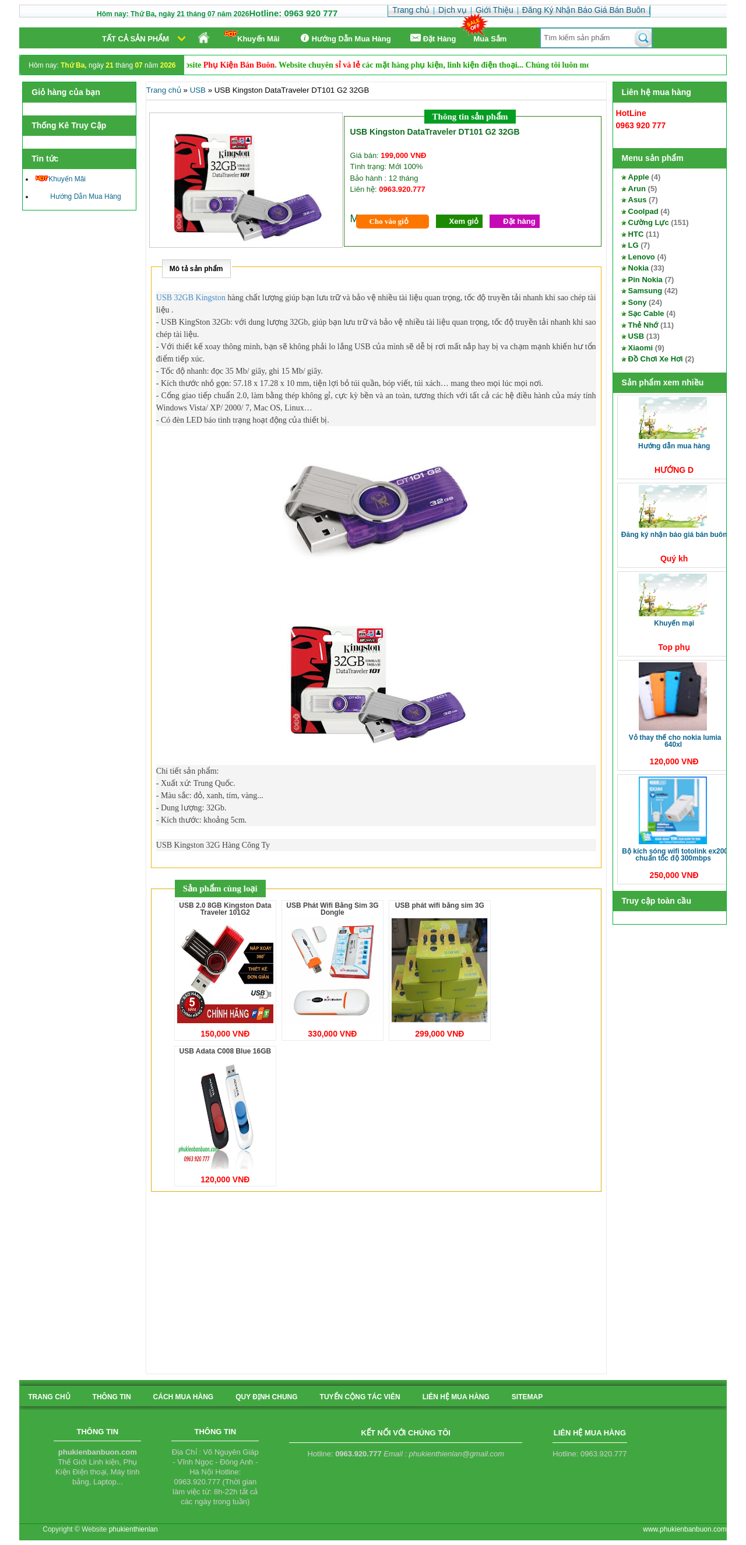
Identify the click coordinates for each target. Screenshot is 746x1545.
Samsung (645, 290)
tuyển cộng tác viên (360, 1397)
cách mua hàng (183, 1397)
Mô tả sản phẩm (196, 269)
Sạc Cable (646, 313)
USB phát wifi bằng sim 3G (439, 905)
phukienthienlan (133, 1529)
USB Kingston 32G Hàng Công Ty (213, 845)
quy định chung (266, 1397)
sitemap (527, 1397)
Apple (638, 177)
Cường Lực (648, 222)
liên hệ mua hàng (456, 1397)
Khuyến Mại (674, 623)
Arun (637, 188)
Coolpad (643, 211)
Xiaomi (640, 347)
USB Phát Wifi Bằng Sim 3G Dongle (332, 909)
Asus (637, 199)
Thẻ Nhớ (643, 325)
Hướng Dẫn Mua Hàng (344, 38)
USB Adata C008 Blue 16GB (226, 1051)
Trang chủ (163, 90)
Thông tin (112, 1397)
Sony (637, 302)
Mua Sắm (490, 38)
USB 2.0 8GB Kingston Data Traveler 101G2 (225, 909)
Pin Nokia (645, 279)
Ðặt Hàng (432, 38)
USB (636, 336)
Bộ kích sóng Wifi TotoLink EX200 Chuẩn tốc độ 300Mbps (675, 854)
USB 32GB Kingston (191, 297)
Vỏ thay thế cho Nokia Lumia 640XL (675, 741)
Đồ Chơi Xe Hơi (655, 358)
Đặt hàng (519, 221)
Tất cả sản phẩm (135, 38)
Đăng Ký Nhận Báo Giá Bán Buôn (674, 535)
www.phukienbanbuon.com (684, 1529)
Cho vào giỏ (389, 221)
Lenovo (641, 256)
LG (633, 245)
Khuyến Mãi (252, 37)
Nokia (638, 268)
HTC (636, 234)
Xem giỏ (464, 221)
